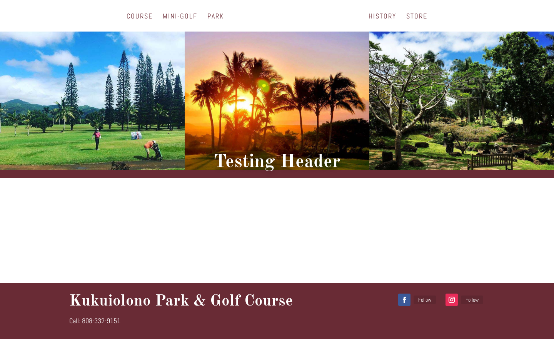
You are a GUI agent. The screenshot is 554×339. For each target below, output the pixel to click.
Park (215, 16)
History (382, 16)
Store (416, 16)
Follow (424, 299)
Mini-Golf (180, 16)
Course (140, 16)
